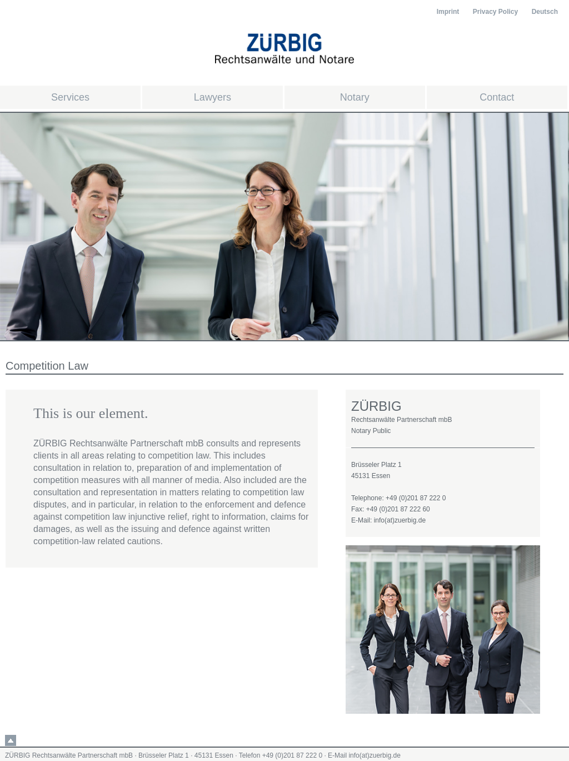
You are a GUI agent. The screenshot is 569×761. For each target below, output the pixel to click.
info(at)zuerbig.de (374, 755)
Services (70, 97)
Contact (497, 97)
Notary (355, 97)
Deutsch (545, 12)
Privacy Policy (495, 12)
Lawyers (212, 97)
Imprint (448, 12)
